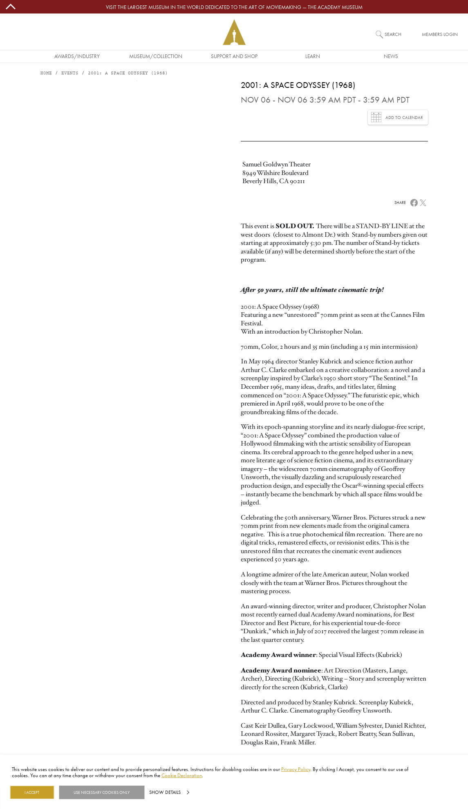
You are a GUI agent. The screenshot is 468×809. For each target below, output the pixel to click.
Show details (165, 792)
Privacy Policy (295, 769)
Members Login (440, 34)
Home (46, 73)
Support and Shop (234, 56)
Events (69, 73)
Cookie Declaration (181, 775)
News (391, 56)
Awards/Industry (77, 56)
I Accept (32, 792)
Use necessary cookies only (102, 792)
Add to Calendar (397, 117)
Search (393, 34)
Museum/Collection (155, 56)
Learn (312, 56)
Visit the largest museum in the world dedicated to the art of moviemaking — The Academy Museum (234, 7)
